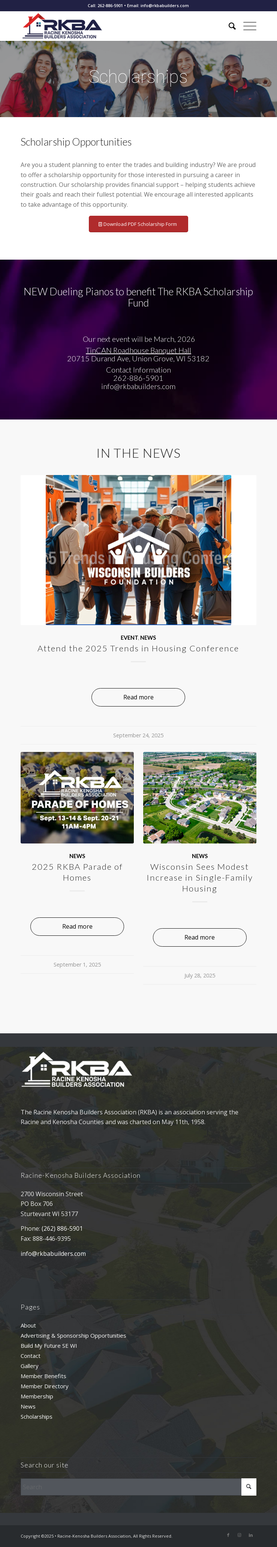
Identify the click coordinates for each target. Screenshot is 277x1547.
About (28, 1325)
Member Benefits (43, 1376)
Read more (138, 697)
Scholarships (36, 1416)
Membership (37, 1396)
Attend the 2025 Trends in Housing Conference (138, 648)
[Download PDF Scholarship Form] (138, 224)
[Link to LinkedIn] (250, 1535)
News (148, 637)
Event (129, 637)
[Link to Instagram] (239, 1535)
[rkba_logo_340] (115, 26)
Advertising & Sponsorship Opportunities (73, 1335)
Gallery (30, 1366)
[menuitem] (228, 26)
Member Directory (45, 1386)
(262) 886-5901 (62, 1228)
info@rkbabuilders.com (53, 1253)
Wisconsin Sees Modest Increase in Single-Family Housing (200, 877)
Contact (30, 1355)
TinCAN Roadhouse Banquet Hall (138, 350)
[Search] (228, 26)
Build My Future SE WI (49, 1345)
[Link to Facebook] (228, 1535)
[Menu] (246, 26)
